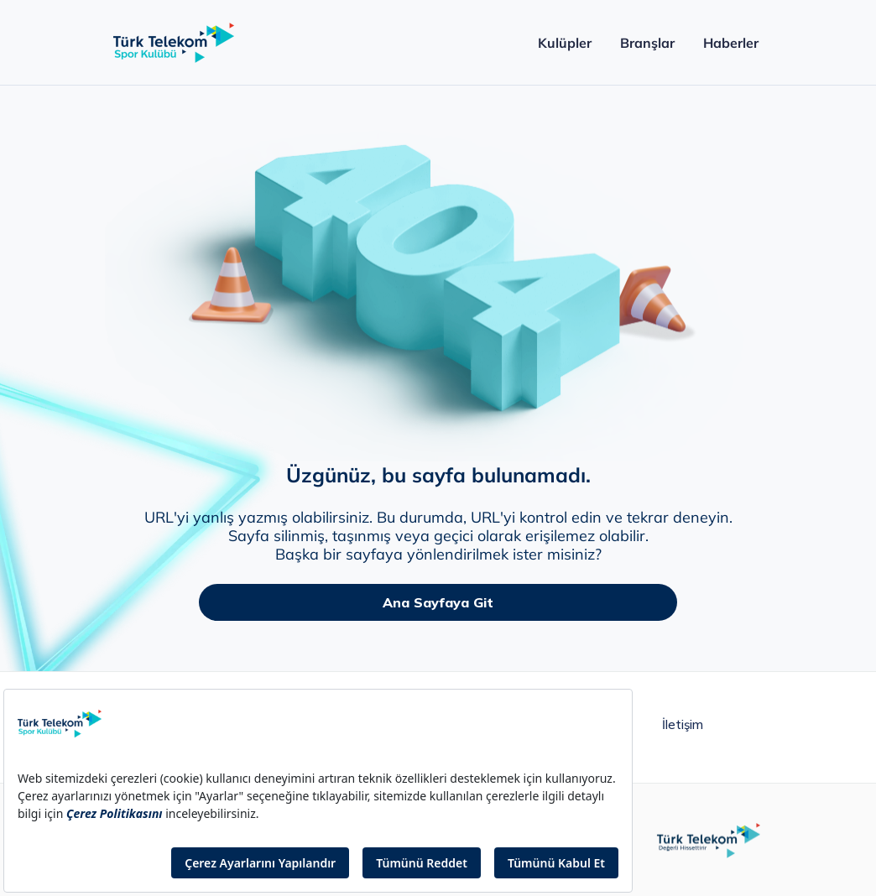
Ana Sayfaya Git (438, 602)
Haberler (730, 42)
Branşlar (647, 42)
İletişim (682, 724)
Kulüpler (564, 42)
